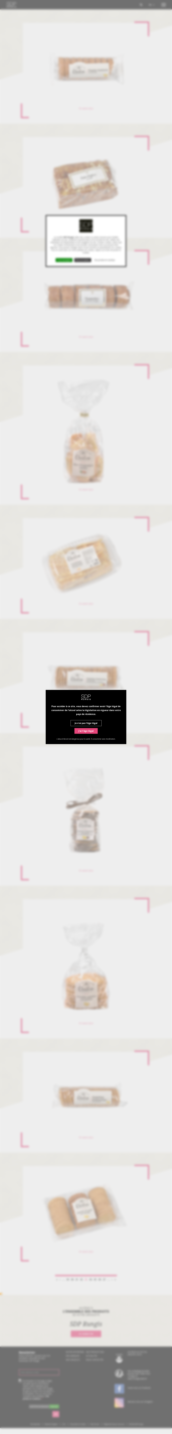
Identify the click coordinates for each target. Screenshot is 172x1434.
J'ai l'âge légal (86, 730)
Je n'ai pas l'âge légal (86, 723)
